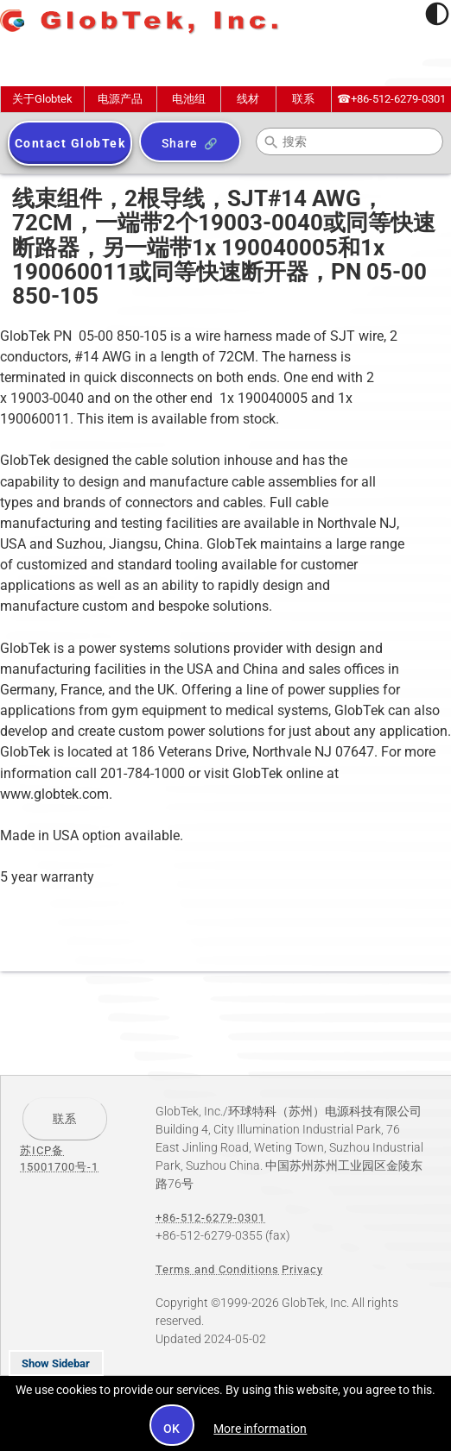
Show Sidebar (56, 1363)
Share (179, 143)
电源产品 (120, 98)
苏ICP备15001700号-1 (59, 1158)
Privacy (302, 1269)
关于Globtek (42, 98)
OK (172, 1428)
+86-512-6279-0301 (391, 98)
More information (260, 1428)
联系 (303, 98)
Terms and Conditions (217, 1269)
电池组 (189, 98)
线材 (248, 98)
